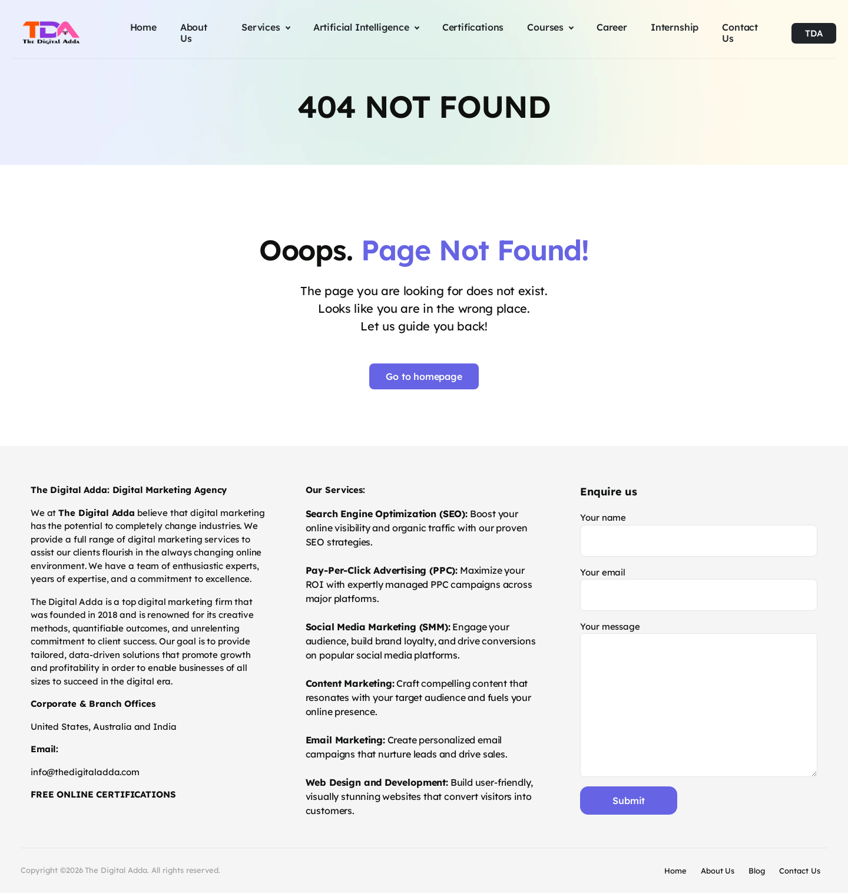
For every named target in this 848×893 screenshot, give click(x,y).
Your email (698, 589)
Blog (756, 870)
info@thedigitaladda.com (85, 772)
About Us (718, 870)
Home (675, 870)
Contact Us (799, 870)
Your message (698, 699)
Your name (698, 534)
